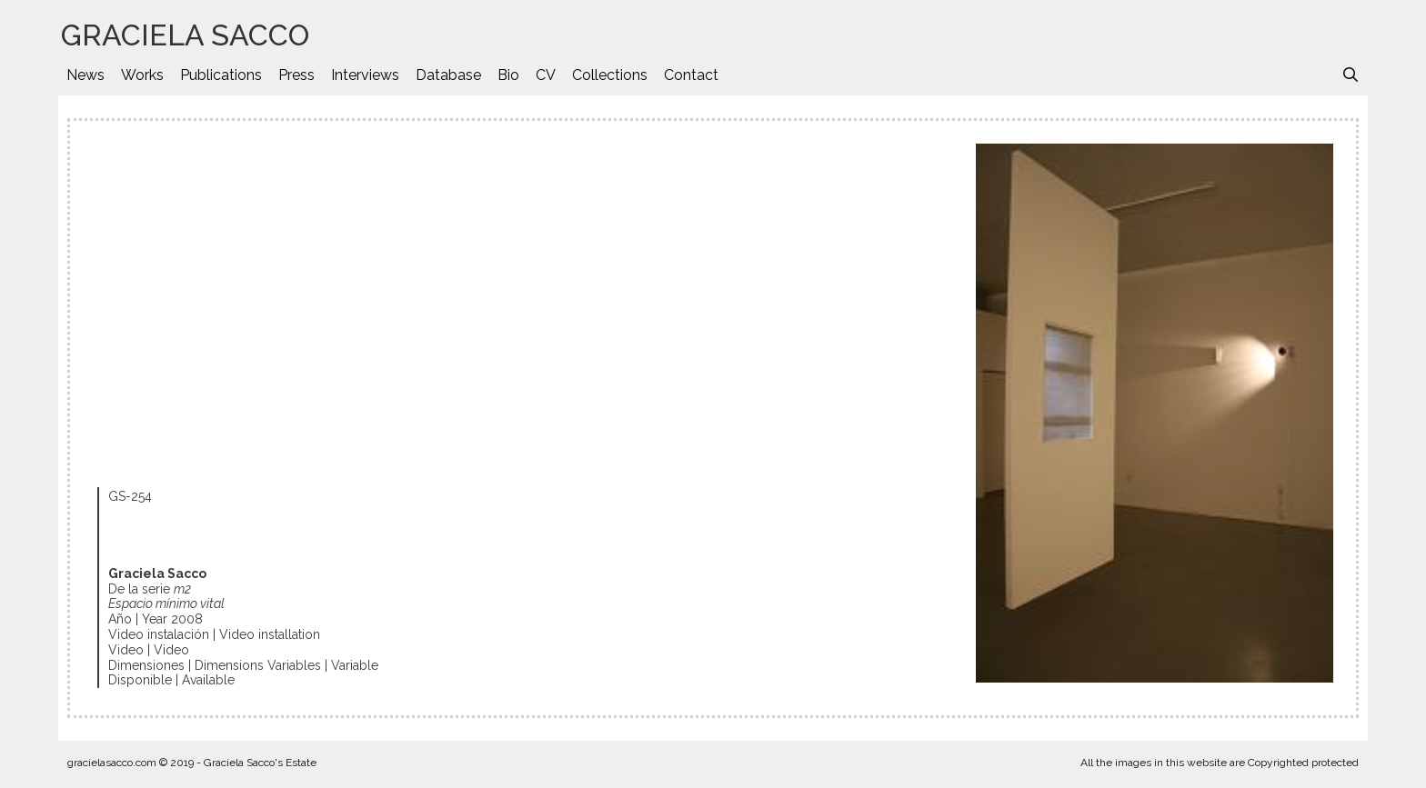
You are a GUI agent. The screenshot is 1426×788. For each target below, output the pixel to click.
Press (296, 75)
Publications (221, 75)
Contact (691, 75)
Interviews (365, 75)
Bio (508, 75)
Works (142, 75)
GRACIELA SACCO (185, 35)
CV (546, 75)
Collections (610, 75)
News (85, 75)
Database (448, 75)
